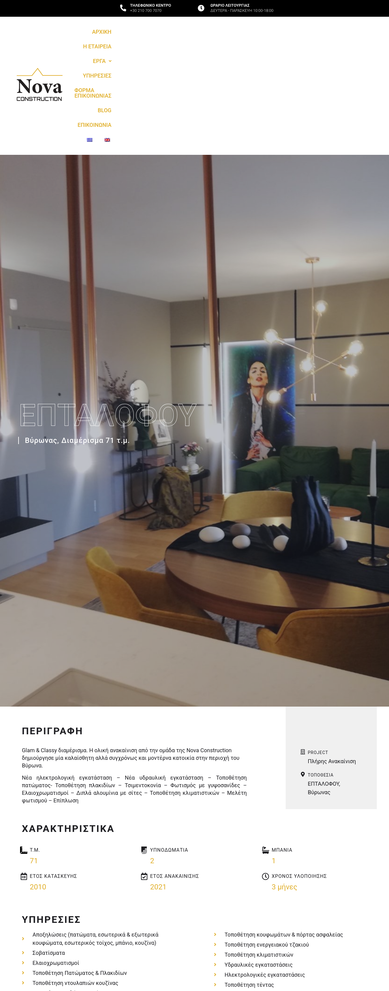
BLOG (284, 43)
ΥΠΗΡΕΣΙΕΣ (186, 43)
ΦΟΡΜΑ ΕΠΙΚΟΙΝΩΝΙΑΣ (239, 43)
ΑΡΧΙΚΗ (88, 43)
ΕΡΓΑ (154, 43)
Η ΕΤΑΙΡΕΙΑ (121, 43)
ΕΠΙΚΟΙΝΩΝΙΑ (317, 43)
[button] (154, 43)
